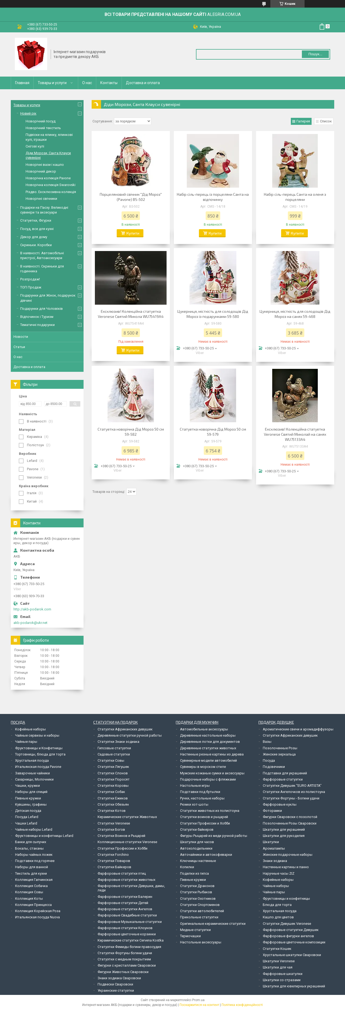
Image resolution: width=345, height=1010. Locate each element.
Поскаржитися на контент (199, 1005)
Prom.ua (198, 1000)
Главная (22, 83)
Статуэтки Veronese (114, 823)
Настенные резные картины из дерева (212, 754)
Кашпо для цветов (278, 917)
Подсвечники (274, 767)
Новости (20, 337)
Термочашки (190, 936)
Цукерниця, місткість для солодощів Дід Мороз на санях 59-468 (295, 314)
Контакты (109, 83)
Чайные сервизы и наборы (37, 735)
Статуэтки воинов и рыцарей (204, 817)
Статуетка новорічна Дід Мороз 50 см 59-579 (213, 432)
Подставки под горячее (34, 861)
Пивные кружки (28, 798)
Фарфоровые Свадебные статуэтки (127, 915)
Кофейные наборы (30, 729)
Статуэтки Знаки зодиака (118, 742)
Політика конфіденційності (242, 1005)
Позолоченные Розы (280, 748)
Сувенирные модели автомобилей (208, 760)
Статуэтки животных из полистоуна (209, 811)
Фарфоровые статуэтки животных (126, 880)
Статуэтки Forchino (113, 855)
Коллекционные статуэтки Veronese (127, 842)
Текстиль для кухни (31, 873)
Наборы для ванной (31, 867)
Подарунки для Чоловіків (41, 309)
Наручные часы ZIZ (278, 873)
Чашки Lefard (26, 823)
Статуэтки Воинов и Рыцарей (121, 836)
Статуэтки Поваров (114, 861)
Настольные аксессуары (200, 942)
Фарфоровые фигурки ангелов (288, 936)
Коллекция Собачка (31, 886)
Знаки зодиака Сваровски (119, 978)
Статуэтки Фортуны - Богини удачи (291, 798)
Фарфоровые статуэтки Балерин (125, 897)
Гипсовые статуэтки (114, 748)
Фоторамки (272, 811)
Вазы (267, 742)
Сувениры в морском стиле (203, 767)
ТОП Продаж (30, 287)
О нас (87, 83)
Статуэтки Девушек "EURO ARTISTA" (292, 786)
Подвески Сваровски (115, 984)
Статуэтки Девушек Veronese (287, 924)
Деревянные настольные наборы (208, 735)
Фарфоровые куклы (279, 804)
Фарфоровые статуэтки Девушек (291, 930)
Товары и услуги (52, 83)
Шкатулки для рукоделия (284, 836)
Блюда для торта (277, 905)
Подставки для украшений (285, 773)
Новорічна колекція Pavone (48, 178)
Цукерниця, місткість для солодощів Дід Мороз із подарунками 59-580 (212, 314)
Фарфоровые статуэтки (283, 779)
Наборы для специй (31, 792)
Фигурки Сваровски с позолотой (290, 817)
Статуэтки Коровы (113, 786)
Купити (132, 233)
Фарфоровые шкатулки (282, 974)
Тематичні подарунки (37, 325)
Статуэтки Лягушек (113, 767)
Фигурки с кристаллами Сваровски (127, 965)
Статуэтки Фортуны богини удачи (125, 953)
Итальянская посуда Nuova (37, 917)
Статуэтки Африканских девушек (125, 729)
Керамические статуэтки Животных (127, 817)
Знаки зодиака (275, 861)
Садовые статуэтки (114, 754)
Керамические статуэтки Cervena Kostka (131, 940)
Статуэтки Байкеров (114, 867)
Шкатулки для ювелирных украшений (294, 986)
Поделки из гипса (194, 873)
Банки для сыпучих (30, 842)
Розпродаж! (30, 279)
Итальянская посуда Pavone (38, 767)
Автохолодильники (196, 848)
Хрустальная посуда (32, 760)
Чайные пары (26, 742)
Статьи (19, 347)
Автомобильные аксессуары (204, 729)
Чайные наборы (276, 886)
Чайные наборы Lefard (33, 829)
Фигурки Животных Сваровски (123, 972)
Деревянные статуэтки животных (208, 748)
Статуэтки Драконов (197, 886)
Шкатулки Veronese (279, 961)
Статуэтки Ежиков (113, 798)
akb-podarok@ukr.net (30, 623)
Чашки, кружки (27, 786)
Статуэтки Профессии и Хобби (122, 848)
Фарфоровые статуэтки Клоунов (125, 928)
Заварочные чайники (32, 773)
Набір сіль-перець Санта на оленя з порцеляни (295, 197)
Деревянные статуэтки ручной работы (130, 735)
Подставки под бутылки (200, 792)
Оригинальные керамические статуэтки (213, 924)
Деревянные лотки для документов (210, 742)
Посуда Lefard (26, 817)
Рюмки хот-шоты (194, 804)
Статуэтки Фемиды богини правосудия (129, 947)
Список (326, 121)
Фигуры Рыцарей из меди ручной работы (213, 836)
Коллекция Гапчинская (34, 880)
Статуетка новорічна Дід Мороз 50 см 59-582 (131, 432)
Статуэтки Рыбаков (196, 892)
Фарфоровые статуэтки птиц (122, 873)
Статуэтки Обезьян (113, 804)
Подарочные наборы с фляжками (208, 779)
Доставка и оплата (143, 83)
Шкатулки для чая (277, 967)
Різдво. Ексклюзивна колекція (51, 192)
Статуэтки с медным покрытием (124, 959)
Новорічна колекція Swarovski (50, 185)
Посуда (269, 760)
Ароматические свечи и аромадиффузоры (298, 729)
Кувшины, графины (31, 804)
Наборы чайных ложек (34, 855)
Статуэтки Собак (111, 792)
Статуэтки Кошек (277, 949)
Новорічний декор (41, 171)
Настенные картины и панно (286, 867)
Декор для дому (33, 237)
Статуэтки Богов (111, 829)
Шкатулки (271, 842)
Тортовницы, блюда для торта (40, 754)
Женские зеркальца (279, 754)
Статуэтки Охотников (198, 898)
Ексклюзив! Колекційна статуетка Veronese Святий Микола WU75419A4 (131, 314)
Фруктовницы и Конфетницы (39, 748)
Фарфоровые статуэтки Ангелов (125, 909)
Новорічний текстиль (43, 128)
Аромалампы (274, 848)
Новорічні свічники (41, 199)
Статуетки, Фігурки (35, 220)
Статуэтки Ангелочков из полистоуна (294, 792)
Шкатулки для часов (197, 842)
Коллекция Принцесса (33, 905)
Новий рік (28, 113)
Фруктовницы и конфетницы (286, 898)
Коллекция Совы (29, 892)
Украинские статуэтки (116, 990)
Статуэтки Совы (111, 760)
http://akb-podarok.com (32, 609)
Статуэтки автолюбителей (202, 911)
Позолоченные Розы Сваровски (289, 823)
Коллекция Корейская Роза (37, 911)
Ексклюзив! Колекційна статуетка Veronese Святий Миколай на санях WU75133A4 (295, 434)
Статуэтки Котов (112, 811)
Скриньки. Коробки (36, 245)
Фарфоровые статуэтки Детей (123, 903)
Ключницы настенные (198, 861)
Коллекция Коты (29, 898)
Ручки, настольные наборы (202, 798)
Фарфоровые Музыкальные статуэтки (130, 922)
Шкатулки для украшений (284, 829)
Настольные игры (195, 786)
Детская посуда (28, 811)
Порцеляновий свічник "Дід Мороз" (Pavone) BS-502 (131, 197)
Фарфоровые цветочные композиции (294, 942)
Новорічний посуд (41, 121)
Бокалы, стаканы (29, 848)
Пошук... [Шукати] (315, 54)
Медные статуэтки (195, 930)
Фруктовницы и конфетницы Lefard (44, 836)
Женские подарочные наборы (287, 855)
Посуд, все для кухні (37, 229)
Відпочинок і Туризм (36, 317)
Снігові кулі (35, 146)
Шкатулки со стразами (282, 980)
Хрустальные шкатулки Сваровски (292, 955)
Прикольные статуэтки (199, 917)
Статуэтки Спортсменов (200, 905)
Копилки (187, 867)
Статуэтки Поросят (114, 779)
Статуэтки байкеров (196, 829)
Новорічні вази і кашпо (45, 165)
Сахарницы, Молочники (34, 779)
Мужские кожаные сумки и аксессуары (212, 773)
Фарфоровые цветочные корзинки (127, 934)
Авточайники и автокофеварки (206, 855)
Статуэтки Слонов (113, 773)
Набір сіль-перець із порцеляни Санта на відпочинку (213, 197)
